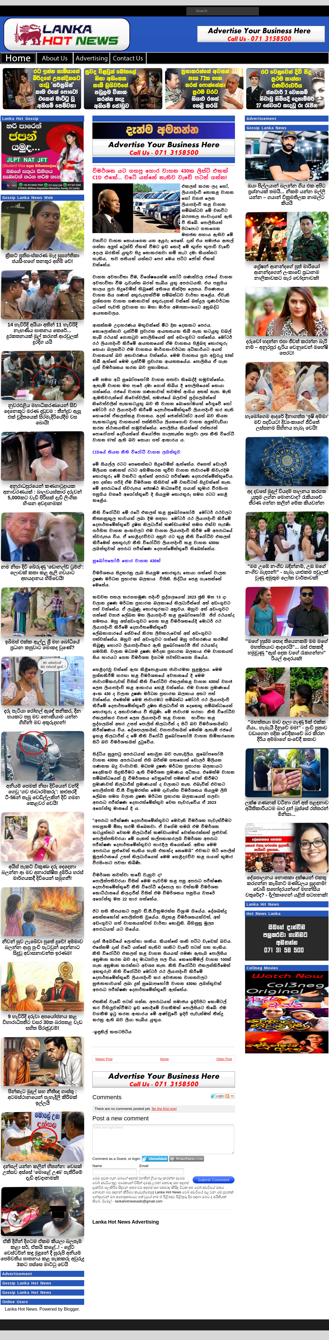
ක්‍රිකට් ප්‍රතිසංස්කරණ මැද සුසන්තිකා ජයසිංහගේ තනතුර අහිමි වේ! (42, 258)
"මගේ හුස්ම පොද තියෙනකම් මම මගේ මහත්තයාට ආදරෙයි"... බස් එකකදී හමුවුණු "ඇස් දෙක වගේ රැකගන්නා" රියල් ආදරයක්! (286, 650)
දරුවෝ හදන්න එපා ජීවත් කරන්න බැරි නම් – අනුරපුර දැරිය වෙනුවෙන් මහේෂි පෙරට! (286, 347)
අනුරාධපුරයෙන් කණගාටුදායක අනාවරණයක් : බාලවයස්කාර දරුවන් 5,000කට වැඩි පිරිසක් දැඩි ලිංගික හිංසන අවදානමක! (42, 494)
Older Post (224, 1059)
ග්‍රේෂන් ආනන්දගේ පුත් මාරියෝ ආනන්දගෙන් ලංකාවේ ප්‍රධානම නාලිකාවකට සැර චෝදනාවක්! (287, 272)
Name (97, 1166)
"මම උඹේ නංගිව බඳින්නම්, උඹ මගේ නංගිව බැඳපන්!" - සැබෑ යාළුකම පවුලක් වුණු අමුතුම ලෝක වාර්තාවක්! (286, 572)
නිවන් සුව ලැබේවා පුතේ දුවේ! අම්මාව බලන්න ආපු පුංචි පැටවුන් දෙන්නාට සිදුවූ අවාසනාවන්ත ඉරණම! (42, 947)
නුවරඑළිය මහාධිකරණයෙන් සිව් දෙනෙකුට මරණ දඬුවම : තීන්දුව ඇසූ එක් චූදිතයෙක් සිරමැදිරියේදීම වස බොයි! (42, 414)
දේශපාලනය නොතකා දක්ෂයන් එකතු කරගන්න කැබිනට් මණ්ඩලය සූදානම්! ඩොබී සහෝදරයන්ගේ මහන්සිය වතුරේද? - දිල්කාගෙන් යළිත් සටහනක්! (286, 886)
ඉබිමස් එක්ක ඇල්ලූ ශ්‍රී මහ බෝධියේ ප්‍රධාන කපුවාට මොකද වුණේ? (42, 644)
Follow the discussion (230, 1095)
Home (164, 1059)
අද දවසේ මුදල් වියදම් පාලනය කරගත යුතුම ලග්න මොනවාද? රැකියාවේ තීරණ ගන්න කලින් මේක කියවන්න (286, 497)
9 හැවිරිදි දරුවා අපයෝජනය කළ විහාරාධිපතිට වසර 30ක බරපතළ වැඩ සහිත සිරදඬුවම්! (42, 1022)
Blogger (71, 1309)
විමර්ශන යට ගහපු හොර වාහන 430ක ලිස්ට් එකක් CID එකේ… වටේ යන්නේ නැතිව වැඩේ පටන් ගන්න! (160, 174)
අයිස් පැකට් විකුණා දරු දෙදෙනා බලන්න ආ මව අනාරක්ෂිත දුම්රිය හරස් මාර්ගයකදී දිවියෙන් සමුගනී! (42, 872)
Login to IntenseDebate (155, 1159)
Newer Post (103, 1059)
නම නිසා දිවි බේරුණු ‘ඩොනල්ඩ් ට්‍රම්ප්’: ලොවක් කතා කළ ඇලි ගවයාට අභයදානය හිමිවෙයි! (42, 572)
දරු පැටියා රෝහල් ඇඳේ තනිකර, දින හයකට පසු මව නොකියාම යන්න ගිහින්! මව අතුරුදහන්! (42, 716)
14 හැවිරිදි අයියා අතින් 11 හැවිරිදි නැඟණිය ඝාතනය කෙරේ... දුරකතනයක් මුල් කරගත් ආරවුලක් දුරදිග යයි (42, 333)
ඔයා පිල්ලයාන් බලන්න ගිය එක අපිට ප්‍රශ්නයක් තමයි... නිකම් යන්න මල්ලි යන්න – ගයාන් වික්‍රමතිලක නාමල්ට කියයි (286, 194)
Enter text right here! (163, 1139)
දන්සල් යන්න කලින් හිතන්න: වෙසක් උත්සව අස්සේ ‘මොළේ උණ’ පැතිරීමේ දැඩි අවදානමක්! (42, 1172)
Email (144, 1166)
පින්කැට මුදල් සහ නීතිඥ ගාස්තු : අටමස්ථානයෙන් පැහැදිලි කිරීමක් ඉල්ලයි (42, 1097)
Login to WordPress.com (186, 1159)
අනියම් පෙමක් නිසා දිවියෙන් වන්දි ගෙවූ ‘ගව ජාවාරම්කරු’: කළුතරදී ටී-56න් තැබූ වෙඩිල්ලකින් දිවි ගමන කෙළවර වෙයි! (42, 794)
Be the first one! (164, 1109)
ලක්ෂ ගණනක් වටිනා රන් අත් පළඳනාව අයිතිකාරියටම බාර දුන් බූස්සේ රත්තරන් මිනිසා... (286, 808)
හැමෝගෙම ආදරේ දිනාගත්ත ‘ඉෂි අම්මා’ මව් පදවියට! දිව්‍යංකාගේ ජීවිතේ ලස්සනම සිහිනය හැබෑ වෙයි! (286, 422)
